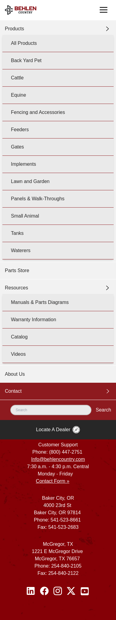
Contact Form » (52, 481)
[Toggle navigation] (103, 10)
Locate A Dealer (58, 430)
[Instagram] (57, 591)
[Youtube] (84, 591)
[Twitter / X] (71, 591)
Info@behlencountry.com (58, 459)
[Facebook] (44, 591)
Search (103, 409)
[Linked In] (31, 591)
